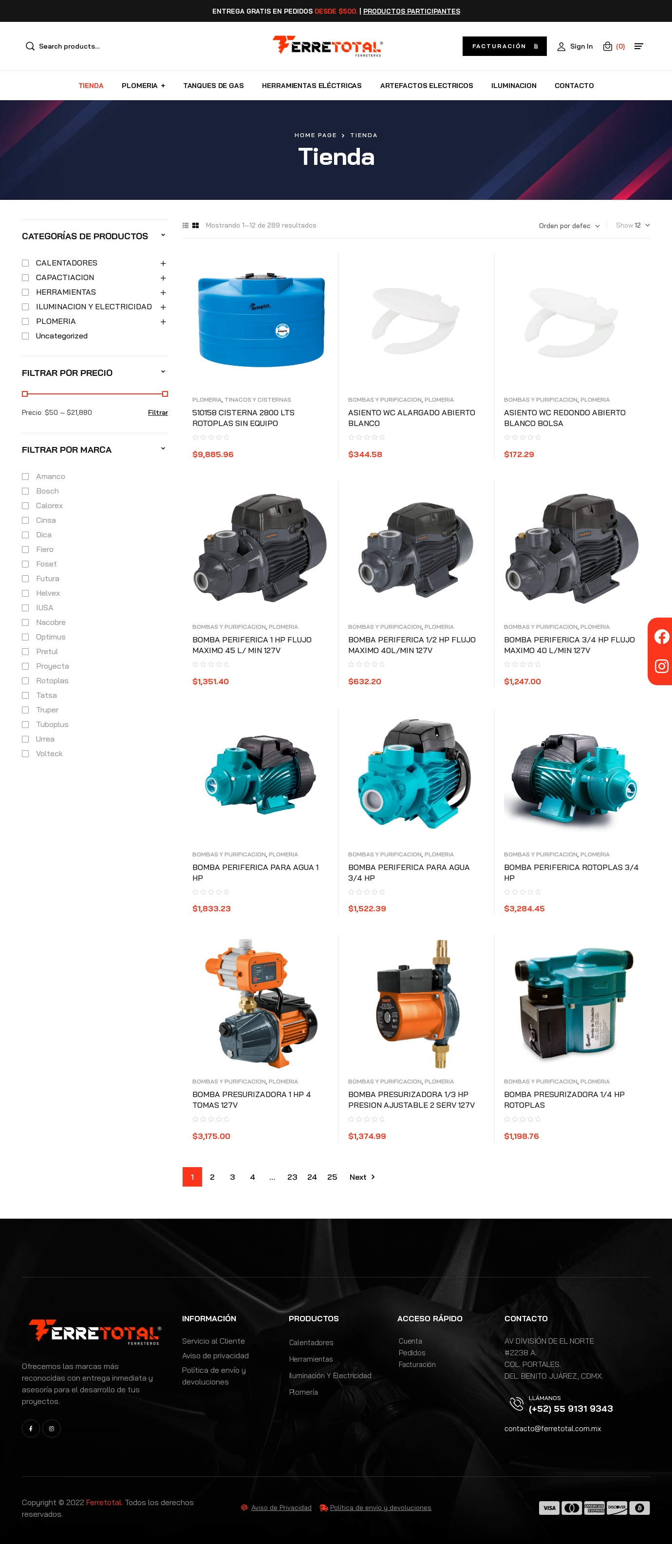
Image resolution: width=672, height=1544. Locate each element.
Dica (44, 534)
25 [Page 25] (332, 1177)
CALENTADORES (66, 262)
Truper (47, 709)
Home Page (316, 135)
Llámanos (545, 1398)
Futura (47, 578)
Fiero (45, 549)
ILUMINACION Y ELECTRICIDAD (94, 306)
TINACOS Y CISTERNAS (257, 399)
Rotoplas (52, 680)
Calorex (49, 505)
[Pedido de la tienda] (569, 226)
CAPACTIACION (65, 277)
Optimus (51, 636)
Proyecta (52, 666)
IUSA (45, 607)
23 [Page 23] (292, 1177)
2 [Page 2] (212, 1177)
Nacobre (51, 622)
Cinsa (46, 520)
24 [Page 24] (312, 1177)
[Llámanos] (516, 1404)
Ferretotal (103, 1502)
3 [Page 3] (232, 1177)
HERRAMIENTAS (66, 292)
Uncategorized (62, 335)
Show (624, 225)
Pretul (47, 651)
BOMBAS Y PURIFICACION (385, 399)
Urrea (45, 739)
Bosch (47, 491)
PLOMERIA (207, 399)
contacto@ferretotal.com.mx (552, 1428)
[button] (505, 46)
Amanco (50, 476)
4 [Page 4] (252, 1177)
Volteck (49, 753)
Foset (46, 563)
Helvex (48, 593)
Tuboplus (52, 724)
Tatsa (46, 695)
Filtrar (158, 412)
